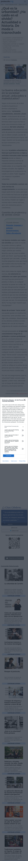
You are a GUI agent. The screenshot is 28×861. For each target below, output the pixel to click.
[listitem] (14, 427)
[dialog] (14, 430)
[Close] (25, 400)
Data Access (14, 461)
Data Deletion (6, 461)
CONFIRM (8, 455)
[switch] (22, 430)
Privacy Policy (22, 461)
